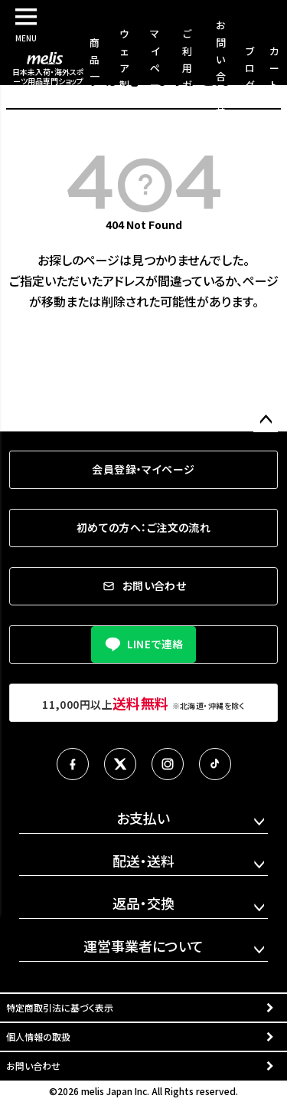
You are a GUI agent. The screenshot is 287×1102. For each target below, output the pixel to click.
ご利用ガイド (187, 67)
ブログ (250, 68)
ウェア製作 (124, 67)
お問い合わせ (33, 1065)
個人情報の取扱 (38, 1036)
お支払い (143, 818)
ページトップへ (265, 420)
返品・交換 (143, 903)
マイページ (155, 67)
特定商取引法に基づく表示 (59, 1007)
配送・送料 (143, 861)
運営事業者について (143, 946)
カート (274, 68)
